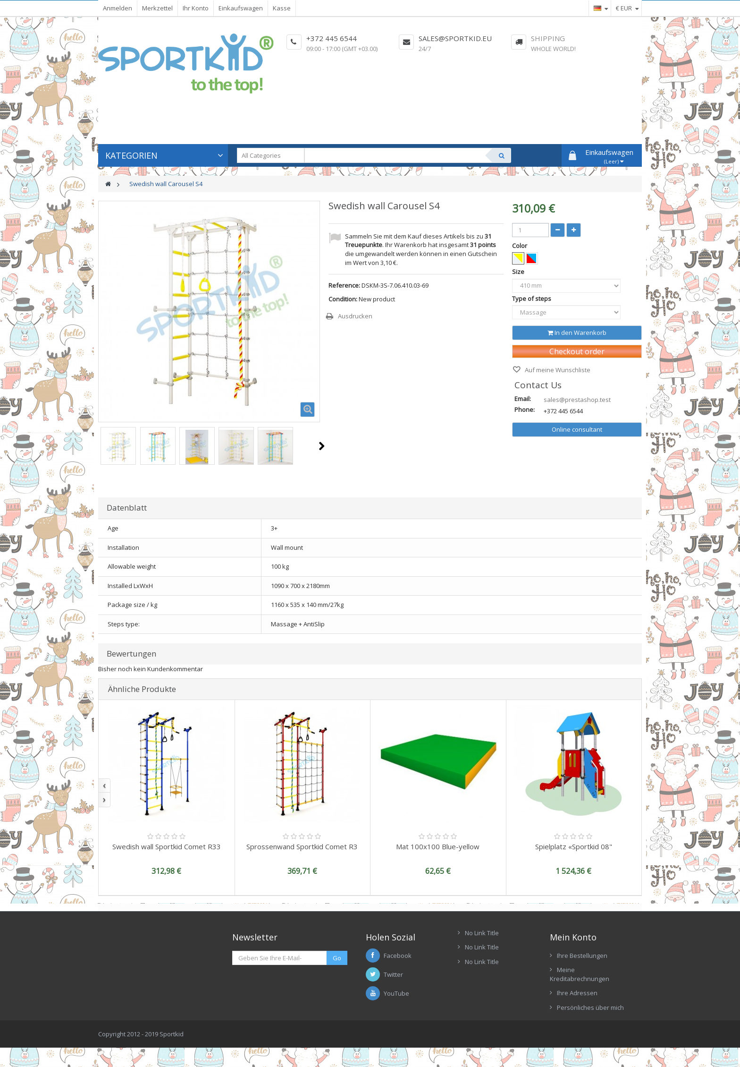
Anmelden (117, 8)
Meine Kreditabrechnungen (579, 974)
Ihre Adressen (577, 993)
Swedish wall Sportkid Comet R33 (166, 846)
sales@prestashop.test (577, 399)
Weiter (322, 446)
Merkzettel (157, 8)
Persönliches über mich (590, 1007)
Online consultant (577, 429)
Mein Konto (573, 937)
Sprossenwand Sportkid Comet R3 (302, 846)
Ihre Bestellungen (582, 955)
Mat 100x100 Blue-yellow (437, 846)
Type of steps (532, 298)
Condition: (342, 299)
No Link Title (482, 933)
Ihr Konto (196, 8)
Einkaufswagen (241, 8)
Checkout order (577, 351)
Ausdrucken (355, 316)
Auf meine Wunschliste (556, 370)
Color (520, 245)
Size (519, 271)
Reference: (344, 285)
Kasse (282, 8)
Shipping (548, 38)
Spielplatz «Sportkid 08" (573, 846)
